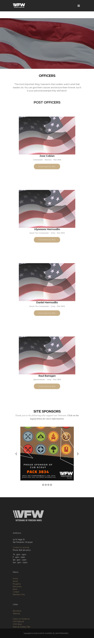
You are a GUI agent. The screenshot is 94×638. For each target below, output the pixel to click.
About (15, 594)
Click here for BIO (47, 169)
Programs (17, 596)
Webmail (16, 625)
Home (15, 591)
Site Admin (17, 622)
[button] (16, 453)
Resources (17, 599)
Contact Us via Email (21, 556)
